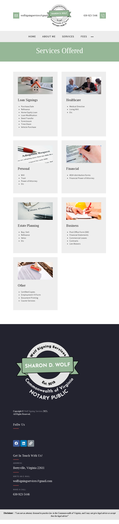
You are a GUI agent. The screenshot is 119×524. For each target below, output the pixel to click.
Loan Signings (28, 100)
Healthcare (73, 100)
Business (72, 225)
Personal (24, 168)
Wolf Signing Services (33, 411)
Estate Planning (28, 225)
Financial (72, 168)
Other (21, 285)
